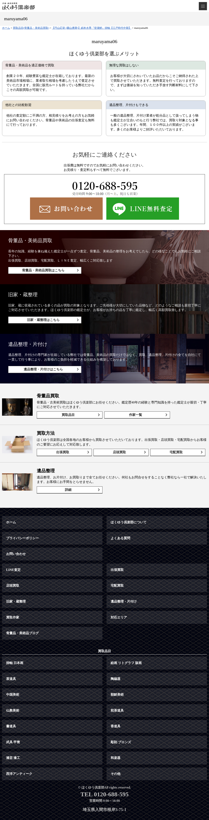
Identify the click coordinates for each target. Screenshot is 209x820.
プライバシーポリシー (22, 526)
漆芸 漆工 (13, 745)
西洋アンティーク (19, 761)
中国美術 (12, 682)
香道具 (115, 714)
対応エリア (119, 605)
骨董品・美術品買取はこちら (41, 270)
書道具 (11, 714)
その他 (115, 761)
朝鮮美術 (117, 682)
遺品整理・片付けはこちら (41, 365)
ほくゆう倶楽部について (129, 510)
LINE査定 (13, 557)
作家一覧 (126, 408)
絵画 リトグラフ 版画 (126, 650)
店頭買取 (121, 444)
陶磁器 (115, 666)
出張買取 (64, 444)
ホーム (11, 510)
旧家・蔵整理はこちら (41, 318)
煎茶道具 (117, 698)
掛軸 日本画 (14, 650)
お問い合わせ (16, 541)
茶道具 (11, 666)
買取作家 (12, 605)
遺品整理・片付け (124, 589)
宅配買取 (177, 444)
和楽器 (115, 745)
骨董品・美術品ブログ (22, 621)
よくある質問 (120, 526)
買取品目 (66, 408)
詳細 (66, 479)
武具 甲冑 (13, 730)
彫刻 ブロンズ (121, 730)
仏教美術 (12, 698)
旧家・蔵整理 (16, 589)
